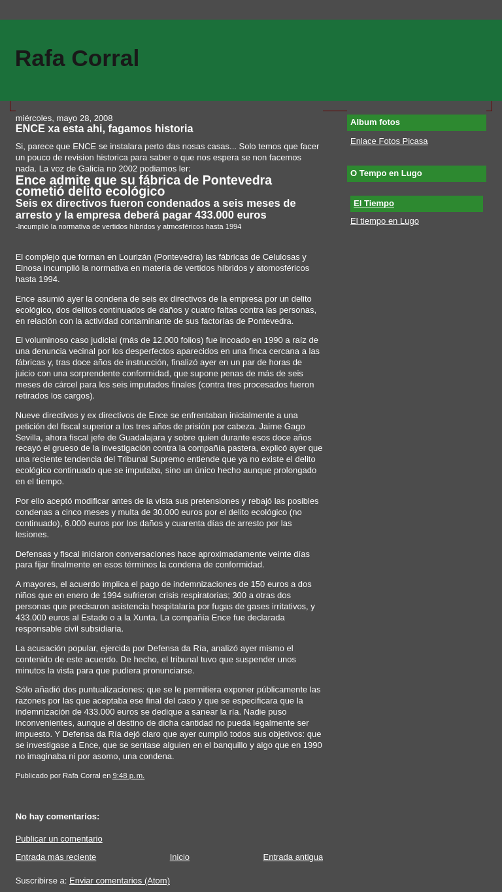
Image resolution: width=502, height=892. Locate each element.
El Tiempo (374, 203)
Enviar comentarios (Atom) (119, 880)
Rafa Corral (77, 58)
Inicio (180, 857)
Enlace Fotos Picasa (389, 141)
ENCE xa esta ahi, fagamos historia (104, 128)
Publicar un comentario (59, 839)
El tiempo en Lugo (384, 221)
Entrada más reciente (56, 857)
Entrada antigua (293, 857)
